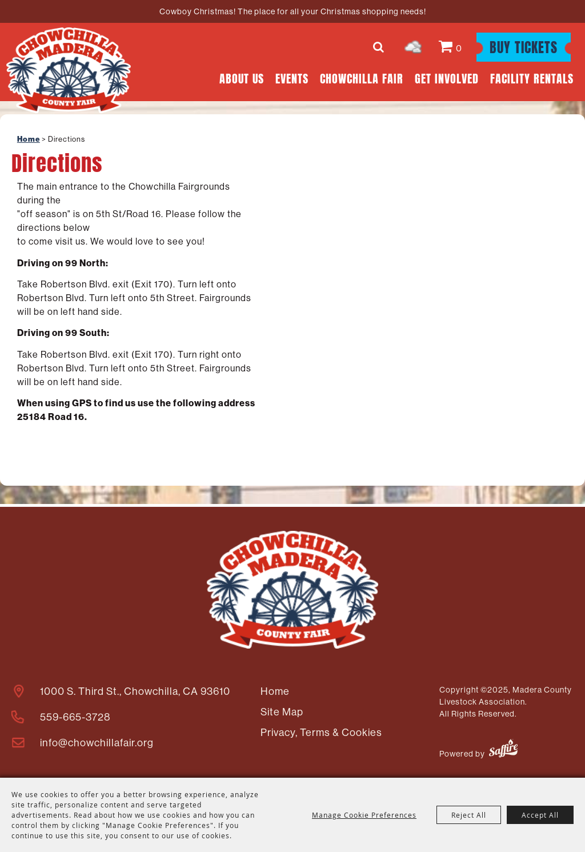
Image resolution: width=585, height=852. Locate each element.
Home (28, 139)
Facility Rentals (532, 77)
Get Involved (447, 77)
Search (380, 46)
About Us (241, 77)
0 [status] (459, 48)
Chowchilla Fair (361, 77)
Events (291, 77)
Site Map (282, 711)
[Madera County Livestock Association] (68, 70)
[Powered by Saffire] (503, 750)
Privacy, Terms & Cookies (321, 732)
